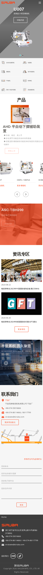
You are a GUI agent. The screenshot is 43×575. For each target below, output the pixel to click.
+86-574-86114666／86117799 (18, 412)
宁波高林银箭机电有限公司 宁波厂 (19, 406)
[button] (20, 55)
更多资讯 (21, 329)
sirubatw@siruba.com (14, 417)
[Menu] (40, 3)
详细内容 (20, 20)
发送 (21, 505)
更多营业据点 (10, 422)
